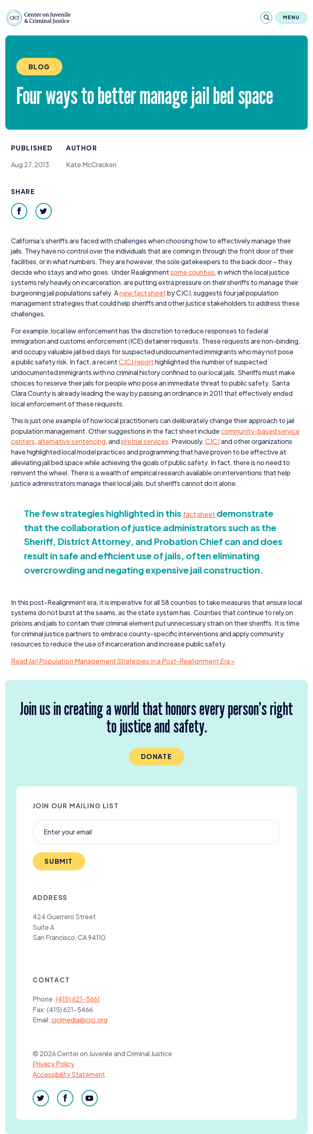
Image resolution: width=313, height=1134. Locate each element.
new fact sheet (142, 293)
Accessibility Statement (69, 1074)
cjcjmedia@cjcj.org (79, 1019)
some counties (192, 272)
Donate (156, 756)
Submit (58, 861)
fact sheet (199, 514)
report (136, 361)
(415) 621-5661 (78, 999)
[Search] (266, 18)
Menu (291, 17)
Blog (39, 66)
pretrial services (144, 441)
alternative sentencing (71, 441)
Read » (123, 661)
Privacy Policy (53, 1063)
